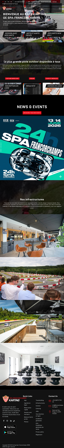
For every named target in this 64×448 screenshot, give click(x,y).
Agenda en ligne (35, 2)
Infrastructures (40, 403)
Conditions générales (39, 420)
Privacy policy (40, 432)
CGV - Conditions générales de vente (39, 426)
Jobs (35, 4)
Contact (30, 4)
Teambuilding (40, 400)
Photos (54, 2)
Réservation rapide (27, 409)
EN (8, 2)
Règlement (39, 435)
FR (3, 2)
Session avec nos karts (28, 413)
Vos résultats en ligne (40, 415)
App (29, 2)
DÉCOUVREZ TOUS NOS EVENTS (32, 113)
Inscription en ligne (46, 2)
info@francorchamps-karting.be (10, 4)
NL (5, 2)
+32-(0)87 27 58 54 (19, 2)
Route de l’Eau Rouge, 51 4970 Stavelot (56, 411)
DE (11, 2)
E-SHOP (39, 4)
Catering (38, 408)
